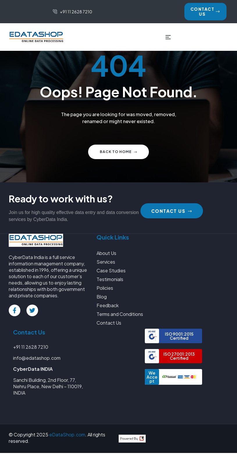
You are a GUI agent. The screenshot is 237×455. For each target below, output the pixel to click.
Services (106, 264)
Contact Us (109, 325)
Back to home (118, 154)
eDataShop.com (67, 437)
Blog (102, 299)
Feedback (108, 307)
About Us (106, 255)
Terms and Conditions (120, 316)
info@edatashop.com (36, 360)
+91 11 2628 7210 (30, 349)
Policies (105, 290)
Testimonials (110, 281)
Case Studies (111, 272)
